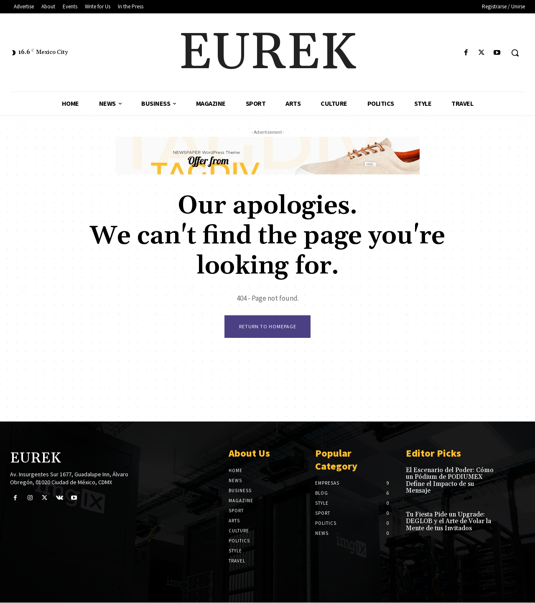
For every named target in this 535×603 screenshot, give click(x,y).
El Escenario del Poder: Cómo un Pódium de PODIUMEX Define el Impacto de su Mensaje (450, 481)
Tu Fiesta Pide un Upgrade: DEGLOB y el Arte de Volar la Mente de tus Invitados (448, 522)
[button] (515, 53)
